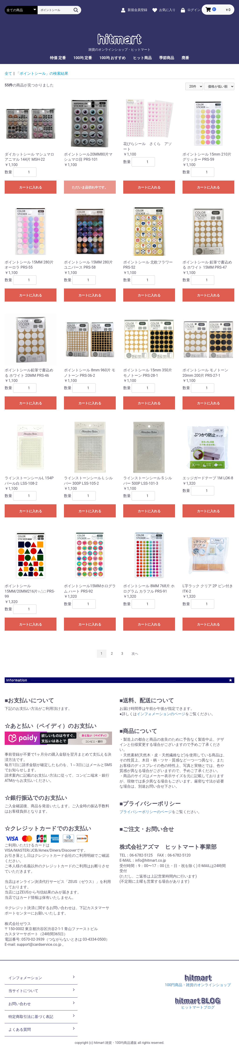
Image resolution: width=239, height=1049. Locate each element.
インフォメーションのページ (161, 714)
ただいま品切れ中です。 (90, 187)
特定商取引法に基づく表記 (42, 1016)
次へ (135, 653)
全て (8, 73)
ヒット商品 (142, 58)
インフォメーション (42, 977)
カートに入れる (30, 187)
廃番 (185, 58)
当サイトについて (42, 990)
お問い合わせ (42, 1003)
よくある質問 (42, 1029)
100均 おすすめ (112, 58)
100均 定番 (82, 58)
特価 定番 (58, 58)
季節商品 (166, 58)
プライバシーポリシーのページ (146, 812)
